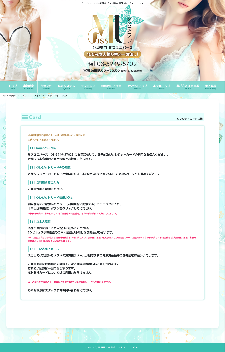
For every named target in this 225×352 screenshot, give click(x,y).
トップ (13, 87)
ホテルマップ (161, 87)
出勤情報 (29, 87)
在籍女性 (46, 87)
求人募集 (211, 87)
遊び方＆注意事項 (187, 87)
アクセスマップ (137, 87)
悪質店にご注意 (111, 87)
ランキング (88, 87)
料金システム (66, 87)
